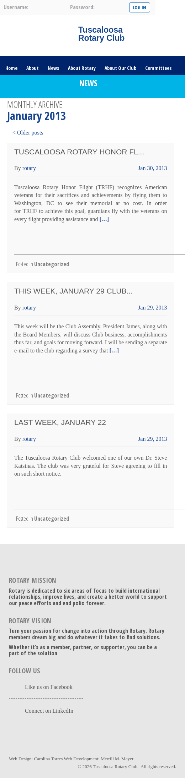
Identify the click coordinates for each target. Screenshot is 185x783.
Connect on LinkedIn (49, 711)
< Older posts (27, 133)
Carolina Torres (48, 758)
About (32, 68)
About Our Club (120, 68)
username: (16, 7)
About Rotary (82, 68)
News (53, 68)
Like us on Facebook (49, 687)
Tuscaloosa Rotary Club (115, 766)
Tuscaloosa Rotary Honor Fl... (79, 152)
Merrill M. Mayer (117, 758)
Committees (158, 68)
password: (82, 7)
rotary (29, 168)
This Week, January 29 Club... (73, 291)
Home (11, 68)
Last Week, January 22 (60, 422)
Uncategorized (51, 264)
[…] (103, 219)
